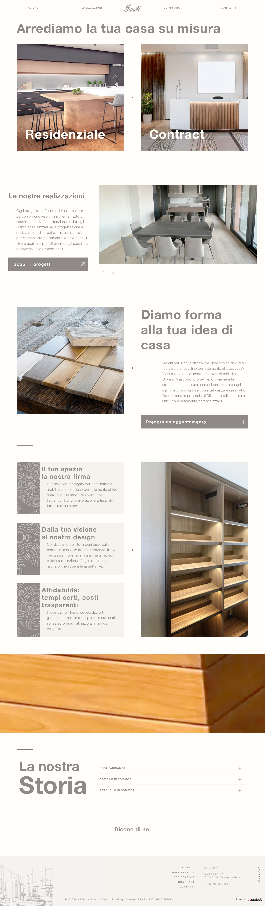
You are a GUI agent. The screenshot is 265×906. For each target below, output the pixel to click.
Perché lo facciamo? (117, 790)
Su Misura (172, 8)
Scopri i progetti (33, 264)
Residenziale (184, 877)
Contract (186, 882)
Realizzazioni (91, 8)
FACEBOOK (258, 874)
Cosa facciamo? (113, 768)
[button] (103, 272)
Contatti (228, 8)
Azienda (34, 8)
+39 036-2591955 (217, 884)
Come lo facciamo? (115, 779)
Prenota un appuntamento (176, 421)
